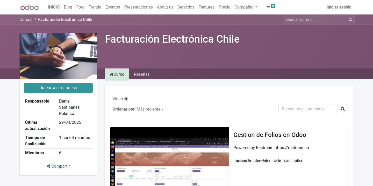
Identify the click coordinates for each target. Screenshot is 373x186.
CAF (287, 161)
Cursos (25, 19)
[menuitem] (54, 7)
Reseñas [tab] (143, 74)
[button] (58, 88)
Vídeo (120, 99)
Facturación (243, 161)
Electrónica (262, 161)
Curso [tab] (117, 74)
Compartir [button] (58, 166)
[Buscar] (350, 20)
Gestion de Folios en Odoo (269, 135)
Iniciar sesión (339, 7)
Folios (298, 161)
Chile (277, 161)
